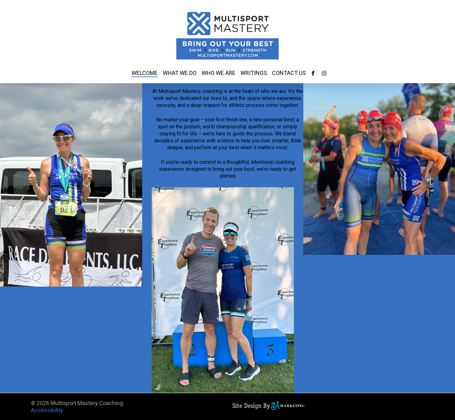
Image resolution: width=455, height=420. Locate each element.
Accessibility (47, 410)
